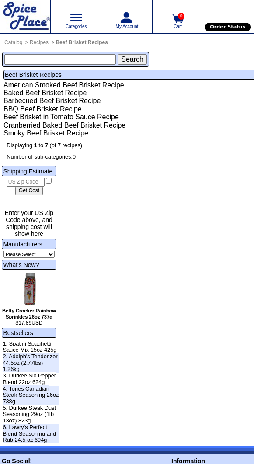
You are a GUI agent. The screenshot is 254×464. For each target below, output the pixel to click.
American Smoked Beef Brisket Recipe (63, 85)
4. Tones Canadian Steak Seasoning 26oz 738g (31, 395)
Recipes (39, 42)
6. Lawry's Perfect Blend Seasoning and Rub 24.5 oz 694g (29, 433)
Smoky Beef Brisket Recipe (45, 133)
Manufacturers (22, 244)
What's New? (21, 264)
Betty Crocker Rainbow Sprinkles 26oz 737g (29, 313)
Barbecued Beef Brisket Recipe (52, 100)
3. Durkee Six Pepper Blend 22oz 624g (29, 378)
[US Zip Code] (26, 182)
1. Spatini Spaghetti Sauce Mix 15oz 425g (29, 346)
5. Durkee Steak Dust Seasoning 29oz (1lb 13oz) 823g (29, 414)
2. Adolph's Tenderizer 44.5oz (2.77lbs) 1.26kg (30, 362)
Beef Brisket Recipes (82, 42)
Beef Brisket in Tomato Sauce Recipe (61, 117)
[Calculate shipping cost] (29, 191)
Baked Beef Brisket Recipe (45, 93)
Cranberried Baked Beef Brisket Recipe (64, 125)
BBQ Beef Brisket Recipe (42, 109)
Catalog (13, 42)
